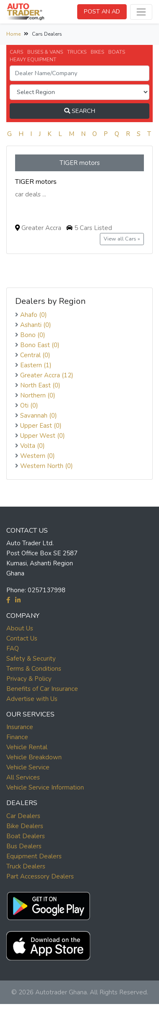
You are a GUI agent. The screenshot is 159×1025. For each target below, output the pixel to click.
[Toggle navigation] (141, 12)
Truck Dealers (25, 866)
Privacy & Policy (29, 679)
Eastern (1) (36, 365)
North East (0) (40, 385)
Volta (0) (32, 446)
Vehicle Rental (26, 747)
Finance (17, 737)
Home (13, 34)
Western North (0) (46, 466)
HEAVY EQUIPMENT (33, 59)
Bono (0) (32, 335)
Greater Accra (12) (46, 375)
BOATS (116, 52)
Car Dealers (23, 816)
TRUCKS (76, 52)
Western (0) (37, 456)
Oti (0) (29, 405)
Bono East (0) (40, 345)
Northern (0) (37, 395)
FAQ (12, 648)
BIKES (97, 52)
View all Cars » (122, 238)
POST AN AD (102, 11)
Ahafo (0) (33, 315)
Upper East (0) (41, 425)
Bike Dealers (24, 826)
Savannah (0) (38, 415)
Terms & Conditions (33, 668)
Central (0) (35, 355)
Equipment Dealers (34, 856)
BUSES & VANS (45, 52)
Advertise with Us (31, 699)
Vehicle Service (28, 767)
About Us (19, 628)
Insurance (19, 727)
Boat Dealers (25, 836)
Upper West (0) (42, 435)
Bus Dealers (24, 846)
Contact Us (21, 638)
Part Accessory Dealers (40, 876)
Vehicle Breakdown (34, 757)
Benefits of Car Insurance (42, 689)
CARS (16, 52)
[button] (48, 903)
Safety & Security (31, 658)
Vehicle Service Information (45, 787)
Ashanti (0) (35, 325)
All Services (23, 777)
